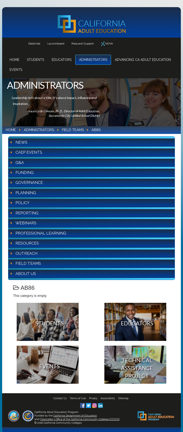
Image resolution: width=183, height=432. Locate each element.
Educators (61, 60)
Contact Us (59, 398)
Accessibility (108, 398)
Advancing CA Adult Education (143, 60)
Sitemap (123, 398)
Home (14, 60)
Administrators (93, 60)
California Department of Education (75, 415)
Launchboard (55, 43)
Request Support (82, 43)
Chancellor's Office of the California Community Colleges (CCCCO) (79, 419)
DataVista (34, 43)
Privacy (93, 398)
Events (16, 70)
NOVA (107, 43)
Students (35, 60)
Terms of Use (78, 398)
